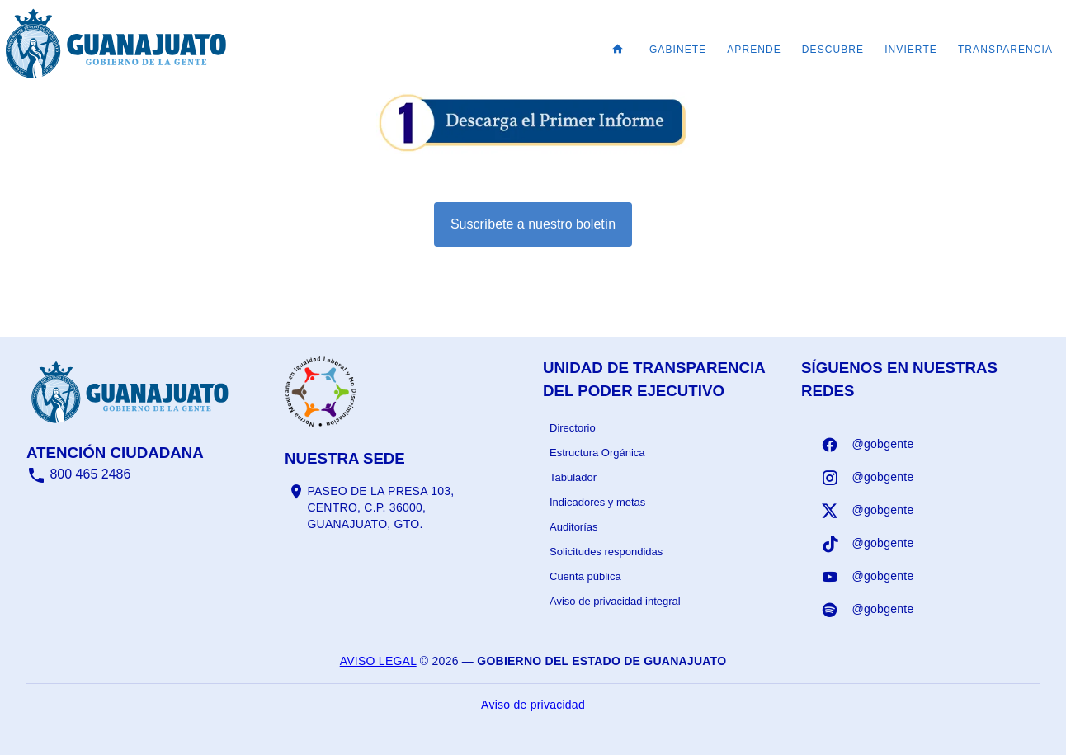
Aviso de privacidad (533, 704)
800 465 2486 (78, 474)
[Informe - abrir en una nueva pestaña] (533, 146)
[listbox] (662, 515)
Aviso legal (378, 661)
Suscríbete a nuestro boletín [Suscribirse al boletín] (533, 224)
